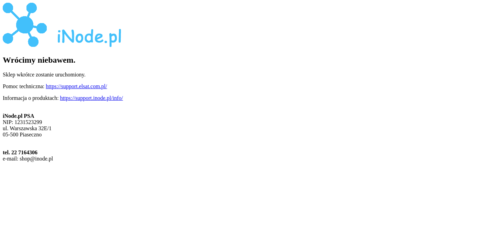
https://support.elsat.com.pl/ (76, 86)
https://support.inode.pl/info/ (91, 98)
